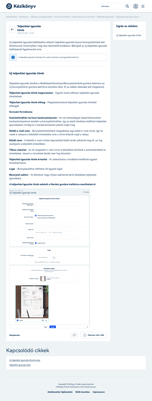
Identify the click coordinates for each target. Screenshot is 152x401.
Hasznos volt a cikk (96, 335)
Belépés (135, 6)
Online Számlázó (62, 17)
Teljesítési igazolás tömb (127, 17)
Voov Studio (85, 387)
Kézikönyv (24, 17)
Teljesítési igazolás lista (20, 365)
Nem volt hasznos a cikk (74, 335)
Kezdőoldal (11, 17)
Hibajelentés (14, 335)
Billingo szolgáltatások (41, 17)
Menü (143, 6)
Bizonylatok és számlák (83, 17)
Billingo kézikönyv (21, 6)
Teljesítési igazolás (105, 17)
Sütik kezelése (82, 392)
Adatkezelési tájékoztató (60, 392)
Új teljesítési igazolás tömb (129, 35)
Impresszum (99, 392)
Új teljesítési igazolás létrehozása (24, 360)
